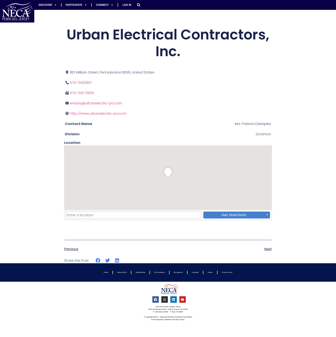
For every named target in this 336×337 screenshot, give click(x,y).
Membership (140, 272)
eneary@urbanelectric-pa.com (96, 103)
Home (106, 272)
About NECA (122, 272)
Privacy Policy (227, 272)
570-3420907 (81, 82)
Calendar (195, 272)
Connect (104, 5)
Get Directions (234, 214)
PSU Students (159, 272)
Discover (48, 5)
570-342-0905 (82, 92)
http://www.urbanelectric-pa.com (98, 113)
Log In (126, 4)
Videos (210, 272)
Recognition (178, 272)
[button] (139, 5)
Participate (76, 5)
